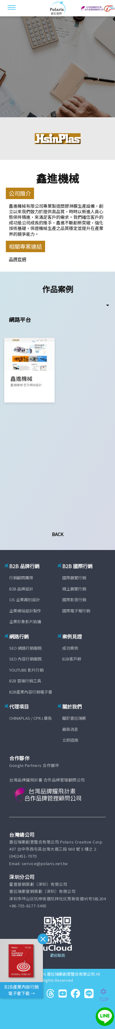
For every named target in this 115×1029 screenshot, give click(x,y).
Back (57, 534)
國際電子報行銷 (76, 611)
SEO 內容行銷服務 (25, 659)
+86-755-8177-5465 (28, 906)
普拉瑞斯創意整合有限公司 (71, 974)
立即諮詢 (70, 740)
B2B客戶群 (71, 659)
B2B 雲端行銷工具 (25, 681)
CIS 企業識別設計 (24, 599)
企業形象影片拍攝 (25, 621)
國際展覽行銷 (74, 578)
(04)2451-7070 (23, 856)
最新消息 (70, 729)
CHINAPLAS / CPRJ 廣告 (30, 718)
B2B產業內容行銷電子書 (30, 692)
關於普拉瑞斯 (74, 718)
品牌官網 (17, 259)
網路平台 (20, 319)
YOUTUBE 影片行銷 (26, 670)
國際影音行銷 (74, 599)
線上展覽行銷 (74, 589)
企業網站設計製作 (25, 611)
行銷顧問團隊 (21, 578)
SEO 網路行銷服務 (25, 648)
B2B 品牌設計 (21, 589)
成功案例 (70, 648)
